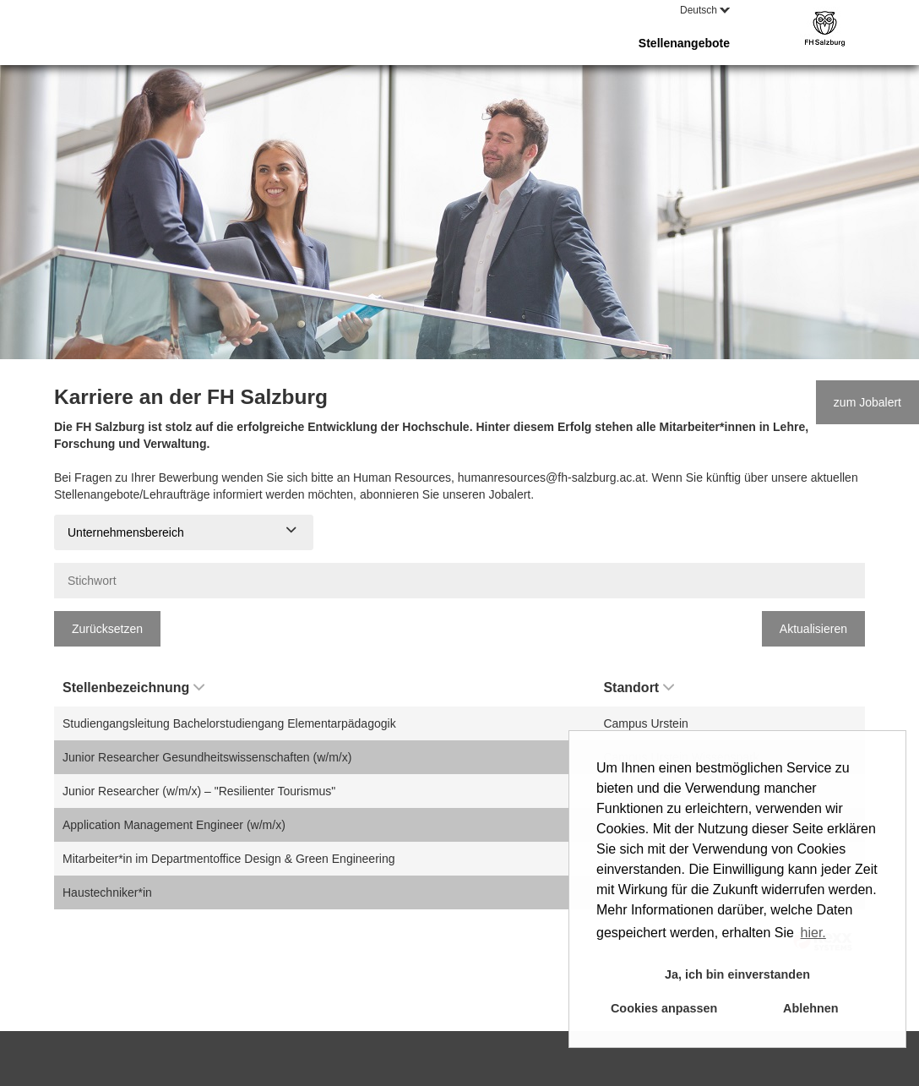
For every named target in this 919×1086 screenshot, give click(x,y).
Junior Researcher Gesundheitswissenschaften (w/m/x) (207, 757)
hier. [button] (813, 932)
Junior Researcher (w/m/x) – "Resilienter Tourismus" (199, 791)
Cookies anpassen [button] (664, 1008)
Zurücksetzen (107, 629)
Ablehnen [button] (811, 1008)
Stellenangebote (684, 43)
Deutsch (705, 10)
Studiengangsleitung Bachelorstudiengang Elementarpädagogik (229, 723)
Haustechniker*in (107, 892)
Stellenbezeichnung (133, 687)
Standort (638, 687)
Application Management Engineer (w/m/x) (174, 825)
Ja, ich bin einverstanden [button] (737, 974)
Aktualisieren (813, 629)
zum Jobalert (867, 402)
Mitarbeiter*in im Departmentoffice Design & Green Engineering (229, 858)
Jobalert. (511, 494)
